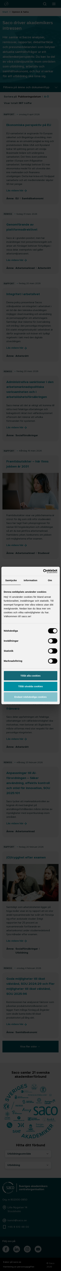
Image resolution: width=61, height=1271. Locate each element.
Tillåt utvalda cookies (30, 686)
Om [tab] (50, 580)
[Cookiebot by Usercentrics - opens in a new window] (43, 571)
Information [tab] (30, 580)
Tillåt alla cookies (30, 675)
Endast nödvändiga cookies (30, 696)
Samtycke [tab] (11, 580)
